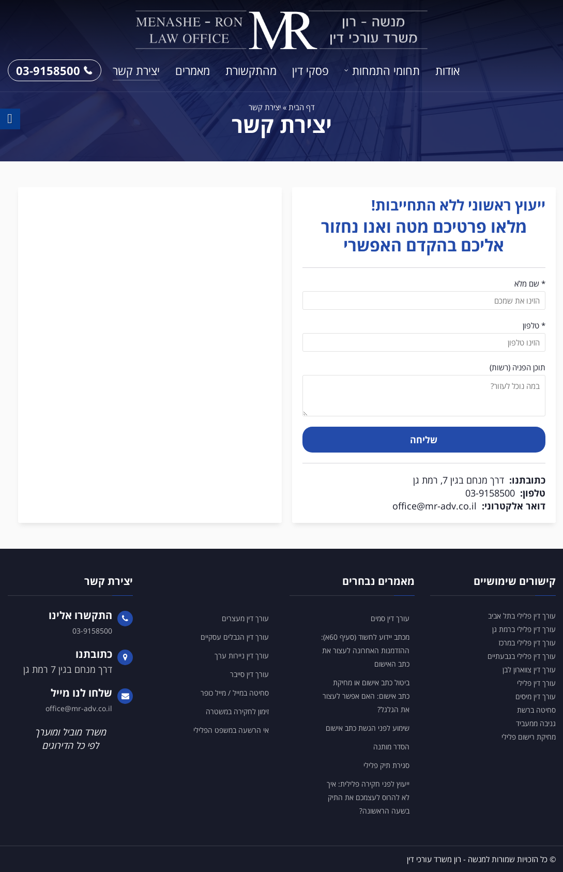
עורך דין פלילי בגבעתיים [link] (522, 656)
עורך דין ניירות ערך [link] (242, 655)
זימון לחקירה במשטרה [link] (237, 711)
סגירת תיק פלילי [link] (386, 765)
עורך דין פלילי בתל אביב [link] (522, 616)
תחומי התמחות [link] (386, 70)
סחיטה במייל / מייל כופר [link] (235, 693)
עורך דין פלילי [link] (536, 683)
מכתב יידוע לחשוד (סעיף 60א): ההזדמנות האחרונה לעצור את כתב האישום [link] (365, 650)
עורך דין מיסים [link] (535, 696)
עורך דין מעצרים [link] (245, 618)
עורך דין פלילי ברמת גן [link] (524, 629)
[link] (282, 29)
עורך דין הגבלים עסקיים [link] (235, 637)
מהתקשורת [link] (251, 70)
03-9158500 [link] (54, 70)
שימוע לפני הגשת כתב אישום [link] (367, 728)
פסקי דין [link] (310, 70)
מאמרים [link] (192, 70)
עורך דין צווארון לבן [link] (529, 669)
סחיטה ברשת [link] (536, 710)
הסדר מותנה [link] (391, 746)
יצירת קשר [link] (136, 70)
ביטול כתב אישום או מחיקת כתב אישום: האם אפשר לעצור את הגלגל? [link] (366, 696)
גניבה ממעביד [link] (536, 723)
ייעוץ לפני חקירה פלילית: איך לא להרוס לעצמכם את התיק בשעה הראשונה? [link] (368, 797)
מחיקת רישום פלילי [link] (528, 737)
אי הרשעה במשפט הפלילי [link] (231, 730)
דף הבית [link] (301, 107)
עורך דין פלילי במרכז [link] (527, 643)
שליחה (423, 439)
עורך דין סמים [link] (390, 618)
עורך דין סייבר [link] (249, 674)
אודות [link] (447, 70)
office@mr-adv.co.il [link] (434, 506)
